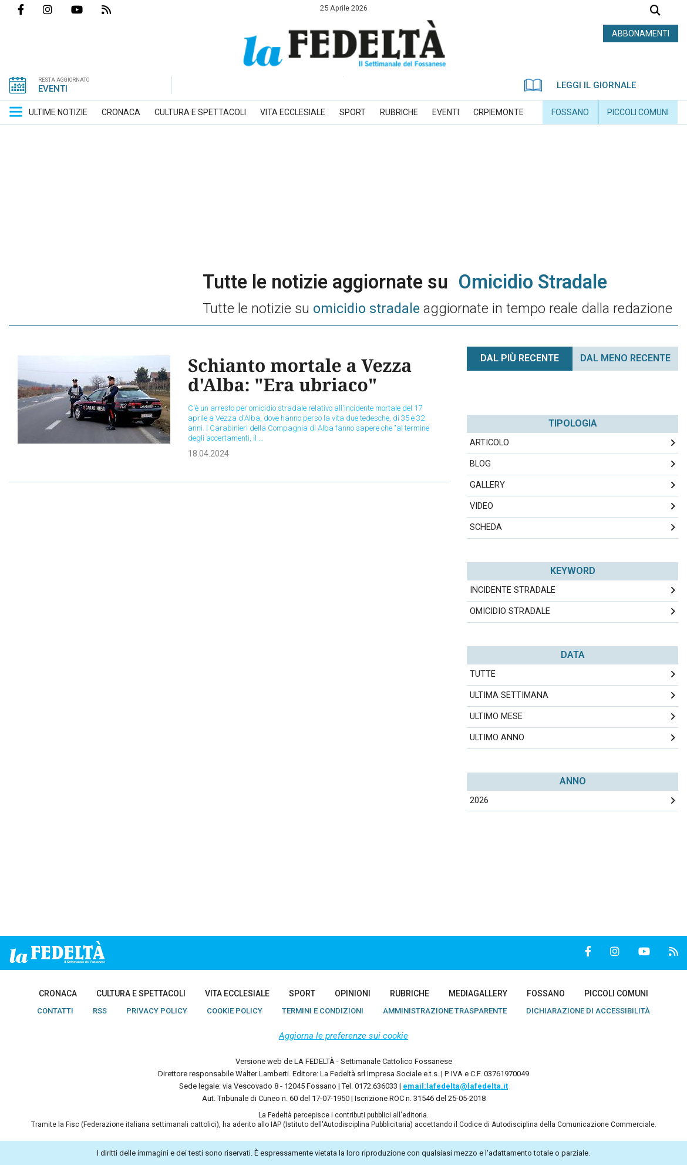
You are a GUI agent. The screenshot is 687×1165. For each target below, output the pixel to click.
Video (481, 506)
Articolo (489, 443)
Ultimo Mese (496, 716)
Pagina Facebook (30, 9)
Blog (480, 464)
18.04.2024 (208, 453)
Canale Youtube (86, 9)
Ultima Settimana (509, 695)
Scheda (486, 527)
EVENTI (53, 88)
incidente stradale (512, 590)
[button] (16, 111)
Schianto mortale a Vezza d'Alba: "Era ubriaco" (300, 375)
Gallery (487, 485)
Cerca (655, 11)
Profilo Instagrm (57, 9)
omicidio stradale (510, 611)
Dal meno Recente (625, 358)
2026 (479, 800)
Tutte (483, 674)
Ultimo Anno (497, 738)
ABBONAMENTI (640, 33)
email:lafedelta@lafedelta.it (455, 1086)
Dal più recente (519, 358)
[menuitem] (58, 112)
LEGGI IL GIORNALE (580, 85)
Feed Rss (116, 9)
